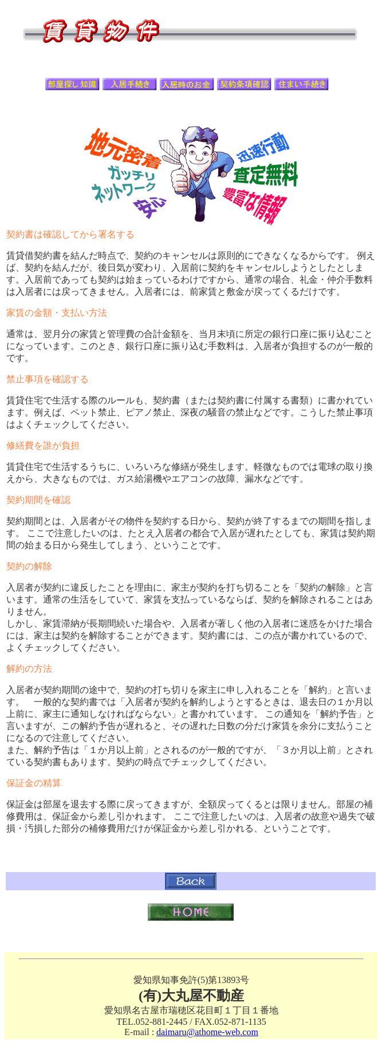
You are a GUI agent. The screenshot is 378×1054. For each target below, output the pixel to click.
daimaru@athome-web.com (207, 1032)
